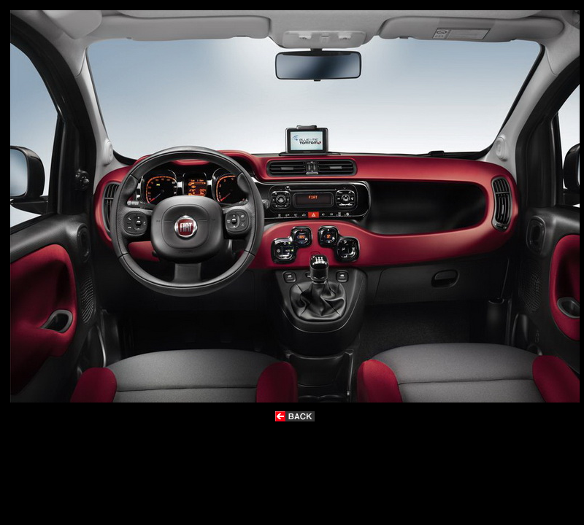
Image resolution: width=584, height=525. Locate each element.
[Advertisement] (280, 467)
